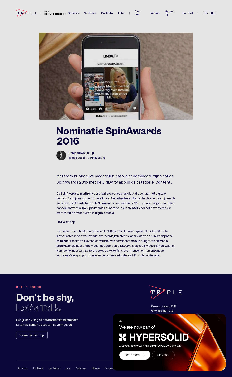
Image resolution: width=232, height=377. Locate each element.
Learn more (135, 355)
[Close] (219, 319)
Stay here (163, 355)
